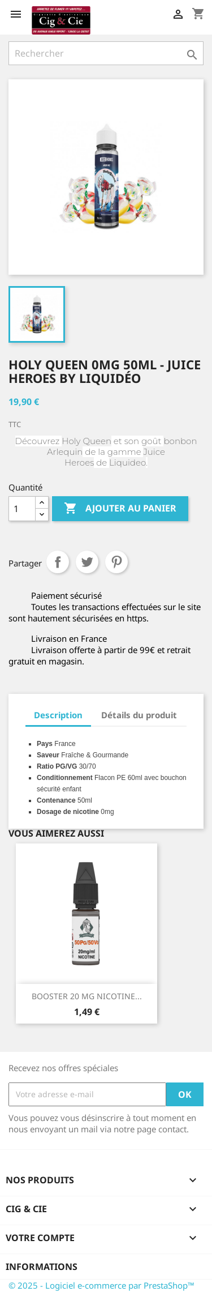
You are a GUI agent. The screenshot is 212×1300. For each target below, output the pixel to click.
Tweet (87, 562)
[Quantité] (22, 508)
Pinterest (116, 562)
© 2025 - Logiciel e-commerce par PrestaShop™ (101, 1285)
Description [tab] (58, 715)
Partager (57, 562)
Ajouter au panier (120, 508)
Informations (41, 1266)
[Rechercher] (106, 53)
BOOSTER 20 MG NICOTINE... (87, 996)
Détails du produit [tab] (139, 715)
